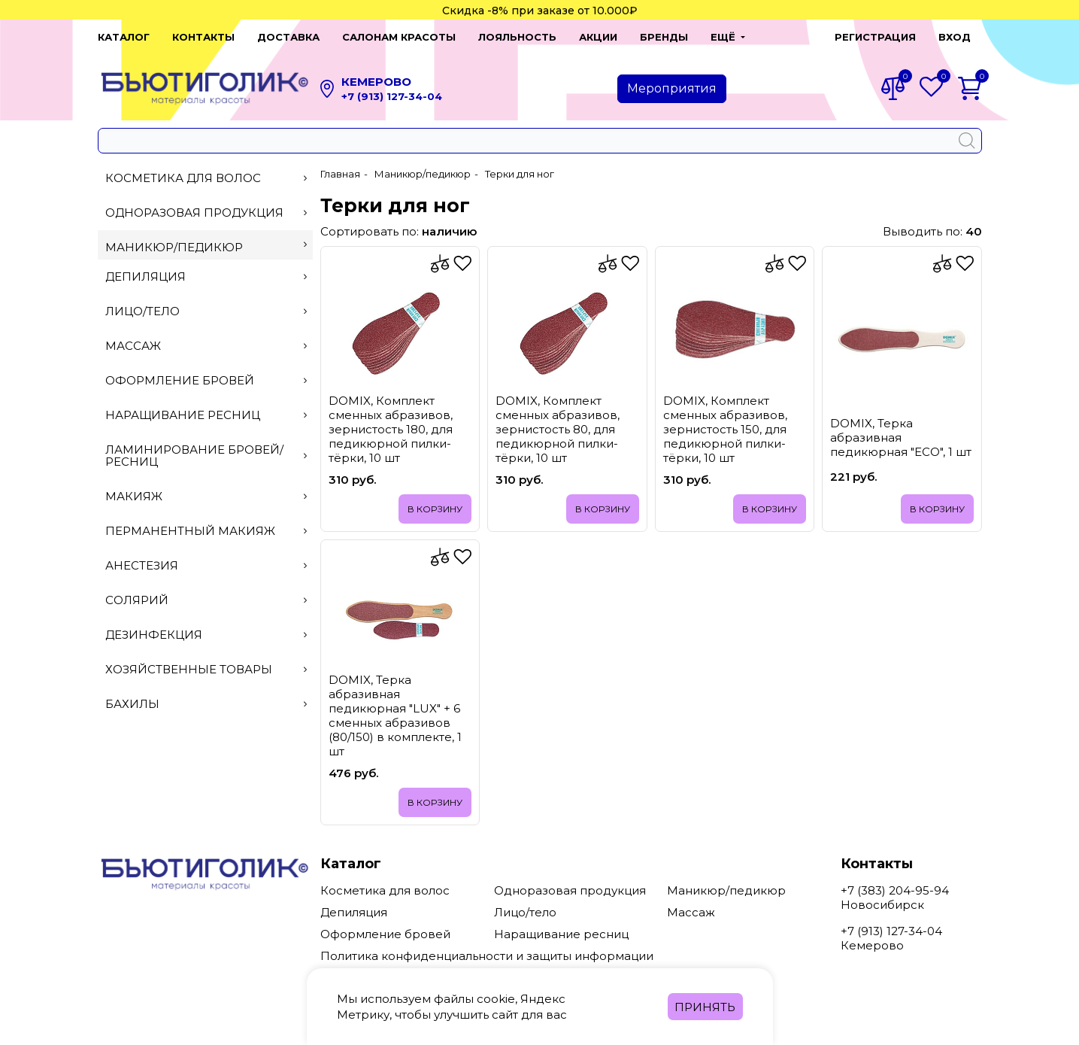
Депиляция (206, 276)
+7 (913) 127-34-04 (391, 96)
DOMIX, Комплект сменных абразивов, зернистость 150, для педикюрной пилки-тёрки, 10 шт (725, 429)
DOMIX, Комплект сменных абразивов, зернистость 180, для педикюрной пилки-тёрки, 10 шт (391, 429)
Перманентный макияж (206, 531)
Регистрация (875, 37)
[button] (727, 37)
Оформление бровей (206, 380)
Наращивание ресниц (206, 415)
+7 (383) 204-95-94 (895, 890)
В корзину (435, 509)
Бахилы (206, 704)
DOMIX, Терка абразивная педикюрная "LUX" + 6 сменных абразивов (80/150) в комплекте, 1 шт (395, 715)
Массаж (206, 346)
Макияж (206, 496)
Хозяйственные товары (206, 669)
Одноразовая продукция (206, 212)
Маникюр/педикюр (206, 247)
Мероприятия (672, 88)
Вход (954, 37)
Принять (704, 1007)
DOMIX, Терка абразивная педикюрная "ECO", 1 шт (900, 437)
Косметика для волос (206, 178)
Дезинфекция (206, 634)
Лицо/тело (206, 311)
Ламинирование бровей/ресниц (206, 455)
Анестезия (206, 565)
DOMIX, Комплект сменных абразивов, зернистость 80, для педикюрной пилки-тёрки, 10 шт (558, 429)
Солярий (206, 600)
